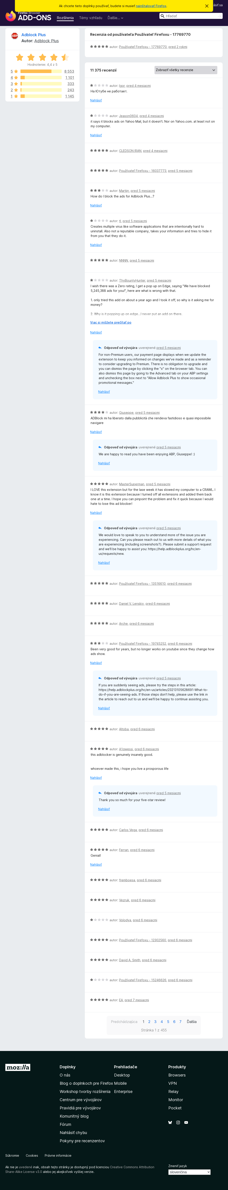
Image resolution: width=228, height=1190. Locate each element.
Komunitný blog (74, 1116)
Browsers (177, 1075)
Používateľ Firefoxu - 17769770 (143, 47)
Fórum (65, 1124)
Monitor (175, 1099)
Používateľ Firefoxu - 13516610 (142, 583)
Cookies (32, 1155)
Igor (122, 86)
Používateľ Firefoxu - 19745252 (142, 643)
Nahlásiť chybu (73, 1132)
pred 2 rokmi (178, 47)
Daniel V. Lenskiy (131, 603)
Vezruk (124, 900)
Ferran (123, 850)
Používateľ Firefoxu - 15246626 (142, 980)
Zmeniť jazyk (177, 1166)
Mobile (120, 1083)
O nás (65, 1075)
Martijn (124, 191)
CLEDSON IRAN (130, 151)
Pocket (175, 1108)
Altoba (124, 729)
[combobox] (191, 16)
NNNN (123, 260)
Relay (173, 1091)
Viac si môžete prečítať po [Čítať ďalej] (110, 322)
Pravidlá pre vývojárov (80, 1108)
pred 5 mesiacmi (180, 171)
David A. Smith (129, 960)
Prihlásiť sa (215, 5)
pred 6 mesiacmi (179, 583)
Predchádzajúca (124, 1021)
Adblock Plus (33, 34)
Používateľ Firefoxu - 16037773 (142, 171)
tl (120, 221)
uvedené (25, 1167)
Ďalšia (192, 1021)
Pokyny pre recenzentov (82, 1140)
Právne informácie (58, 1155)
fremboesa (127, 880)
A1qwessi (126, 749)
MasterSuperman (131, 484)
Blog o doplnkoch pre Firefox (86, 1083)
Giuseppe (126, 412)
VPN (172, 1083)
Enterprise (123, 1091)
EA (121, 1000)
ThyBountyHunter (132, 280)
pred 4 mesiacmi (138, 86)
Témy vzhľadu (90, 18)
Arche (123, 623)
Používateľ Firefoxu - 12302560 (142, 940)
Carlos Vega (128, 830)
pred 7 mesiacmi (137, 1000)
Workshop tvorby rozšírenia (85, 1091)
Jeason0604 (128, 116)
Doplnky (67, 1067)
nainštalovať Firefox (151, 6)
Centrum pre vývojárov (81, 1099)
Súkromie (12, 1155)
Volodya (125, 920)
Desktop (122, 1075)
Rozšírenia (65, 18)
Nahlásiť (96, 100)
